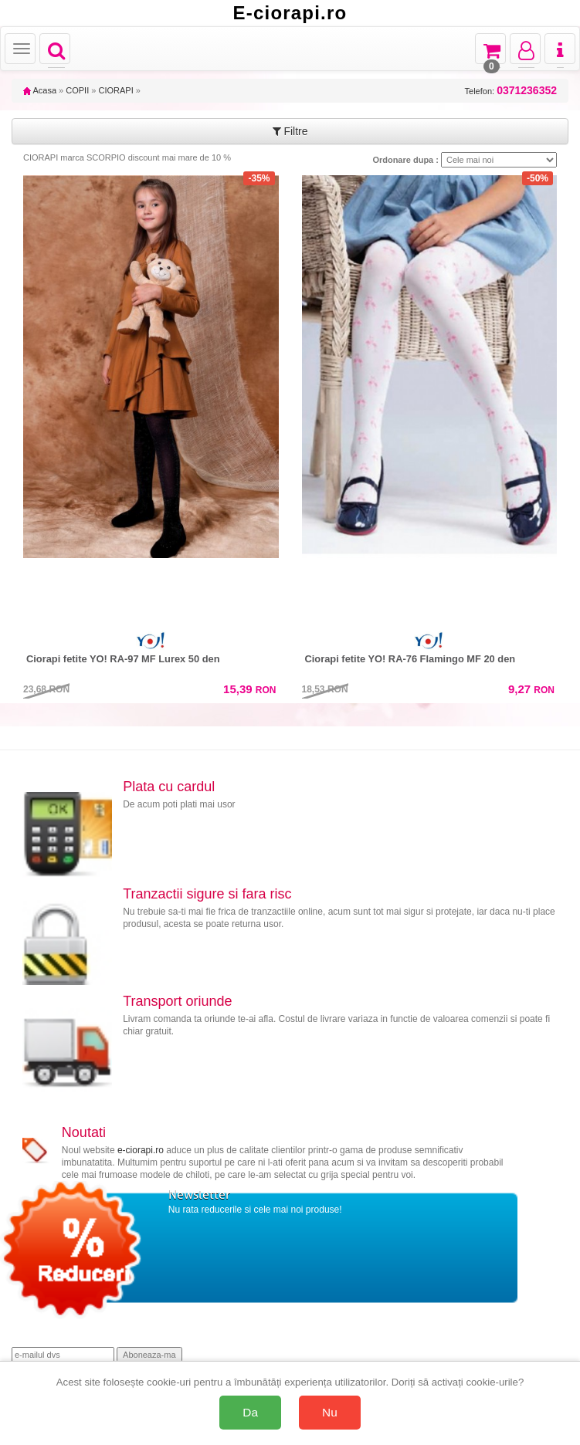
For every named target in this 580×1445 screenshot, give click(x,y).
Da (250, 1412)
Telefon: (511, 90)
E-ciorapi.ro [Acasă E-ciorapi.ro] (290, 13)
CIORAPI (115, 90)
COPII (77, 90)
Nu (329, 1412)
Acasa (39, 90)
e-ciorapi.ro (140, 1150)
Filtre (290, 131)
